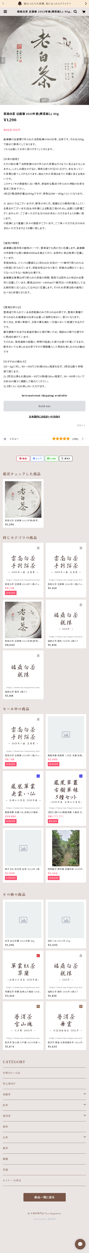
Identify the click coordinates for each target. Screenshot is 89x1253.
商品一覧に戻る (44, 1197)
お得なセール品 (11, 1072)
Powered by (45, 1219)
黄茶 (5, 1148)
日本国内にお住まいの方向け (44, 416)
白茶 (5, 1137)
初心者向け (9, 1083)
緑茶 (5, 1126)
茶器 (5, 1169)
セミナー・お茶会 (12, 1180)
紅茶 (5, 1105)
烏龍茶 (7, 1094)
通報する (81, 425)
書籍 (5, 1159)
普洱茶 (7, 1116)
